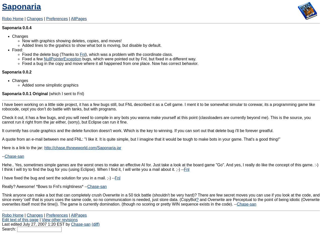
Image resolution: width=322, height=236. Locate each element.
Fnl (82, 54)
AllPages (79, 19)
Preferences (57, 19)
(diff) (96, 224)
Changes (35, 19)
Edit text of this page (20, 220)
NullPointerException (62, 59)
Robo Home (12, 19)
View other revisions (60, 220)
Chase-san (14, 156)
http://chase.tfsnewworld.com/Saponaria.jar (82, 148)
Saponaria (21, 6)
